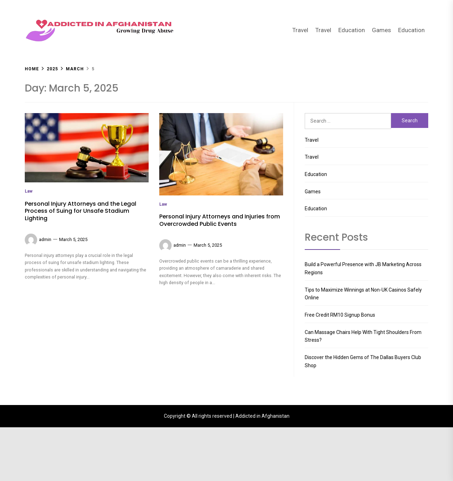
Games (381, 30)
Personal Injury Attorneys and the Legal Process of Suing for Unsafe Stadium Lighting (80, 361)
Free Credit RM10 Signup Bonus (340, 315)
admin (45, 389)
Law (29, 341)
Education (351, 30)
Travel (300, 30)
